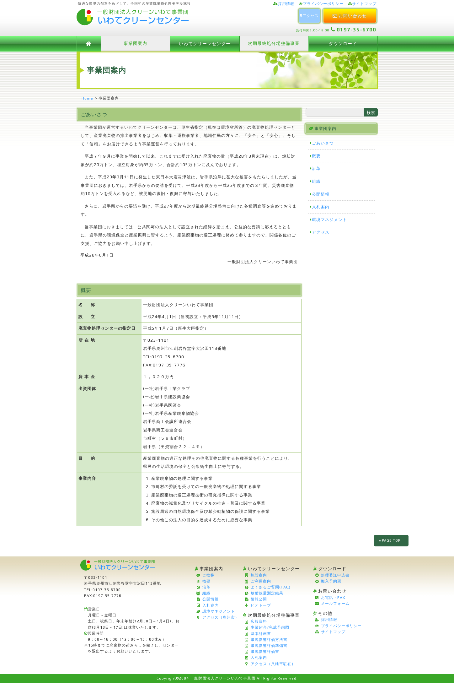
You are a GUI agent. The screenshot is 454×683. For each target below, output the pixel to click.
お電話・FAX (333, 597)
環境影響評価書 (265, 651)
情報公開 (259, 599)
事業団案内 (135, 43)
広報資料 (259, 621)
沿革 (316, 168)
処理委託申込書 (335, 575)
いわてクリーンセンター (205, 43)
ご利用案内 (261, 581)
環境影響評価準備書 (269, 645)
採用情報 (286, 4)
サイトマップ (364, 4)
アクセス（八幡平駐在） (273, 664)
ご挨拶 (208, 575)
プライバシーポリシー (323, 4)
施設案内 (259, 575)
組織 (316, 181)
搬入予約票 (331, 581)
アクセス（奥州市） (220, 617)
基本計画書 (261, 634)
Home (87, 98)
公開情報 (320, 194)
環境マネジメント (329, 219)
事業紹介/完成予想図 (270, 627)
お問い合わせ (350, 15)
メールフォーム (335, 603)
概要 (316, 156)
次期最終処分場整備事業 (274, 43)
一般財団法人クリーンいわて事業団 (222, 678)
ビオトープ (261, 605)
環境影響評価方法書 (269, 639)
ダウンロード (343, 43)
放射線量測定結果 (267, 593)
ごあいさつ (323, 143)
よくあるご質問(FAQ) (271, 587)
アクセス (309, 16)
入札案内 (320, 206)
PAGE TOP (391, 540)
